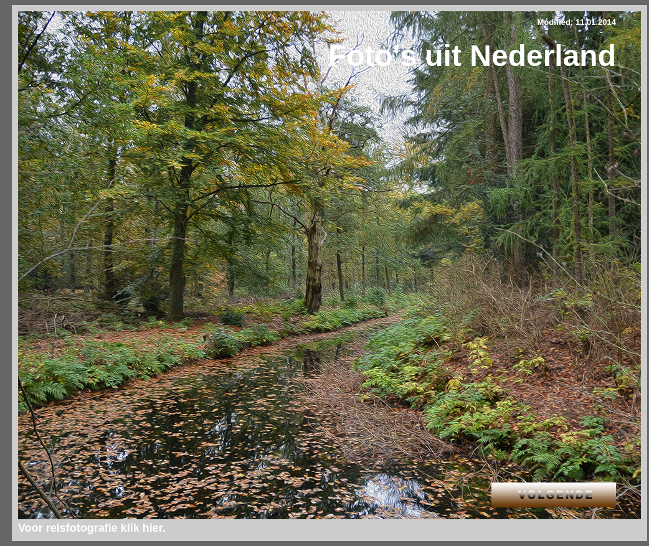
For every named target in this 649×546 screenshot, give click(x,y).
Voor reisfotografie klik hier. (92, 528)
